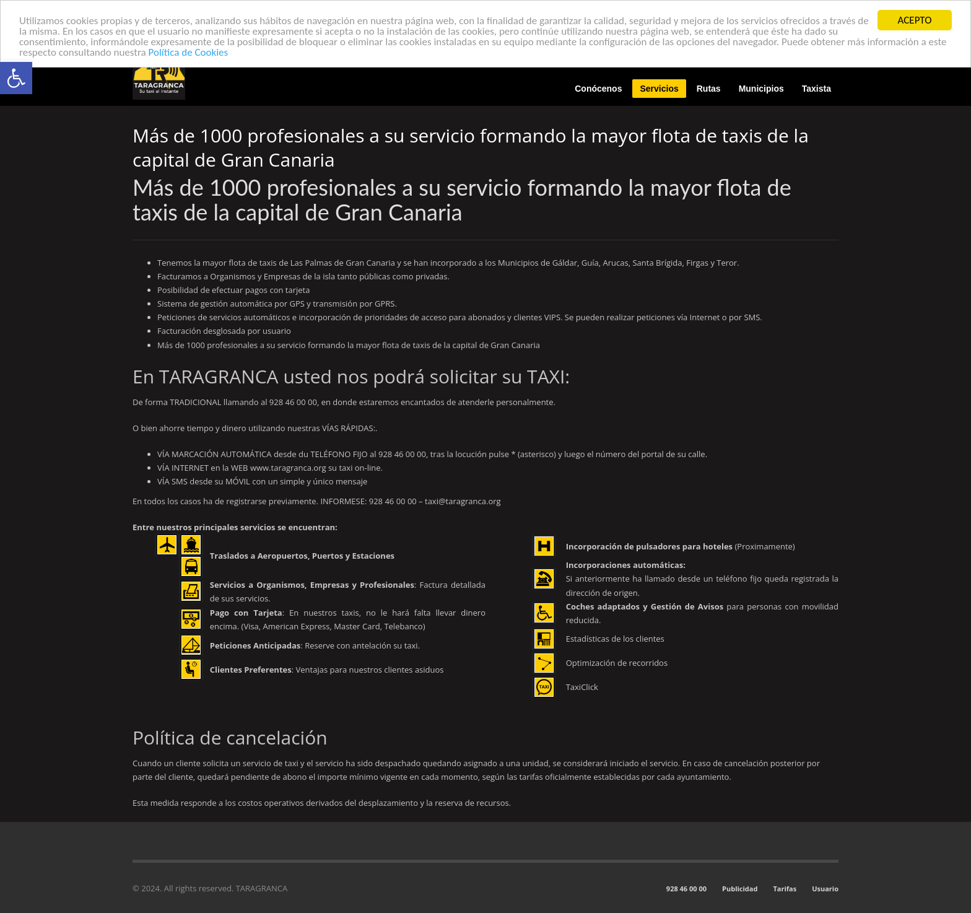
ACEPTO (915, 20)
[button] (16, 78)
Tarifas (784, 888)
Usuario (825, 888)
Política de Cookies (189, 51)
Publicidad (739, 888)
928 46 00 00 (686, 888)
